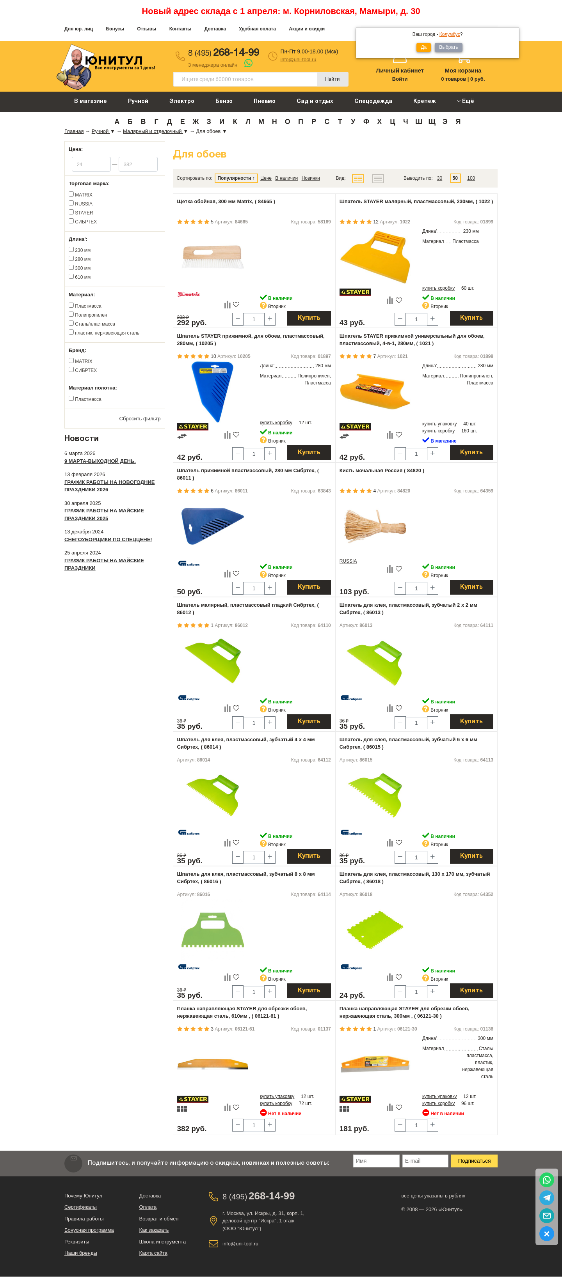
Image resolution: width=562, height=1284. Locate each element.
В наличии (286, 178)
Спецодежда (373, 101)
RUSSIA (348, 561)
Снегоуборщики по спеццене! (108, 539)
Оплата (148, 1207)
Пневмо (265, 101)
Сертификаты (80, 1207)
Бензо (224, 101)
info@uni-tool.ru (298, 59)
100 (471, 178)
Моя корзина (463, 70)
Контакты (180, 29)
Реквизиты (76, 1242)
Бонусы (115, 29)
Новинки (311, 178)
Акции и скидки (307, 29)
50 (455, 178)
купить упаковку (439, 424)
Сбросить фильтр (140, 419)
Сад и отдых (315, 101)
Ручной (138, 101)
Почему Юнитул (83, 1196)
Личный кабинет (400, 70)
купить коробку (438, 288)
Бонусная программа (89, 1230)
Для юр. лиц (78, 29)
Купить (309, 318)
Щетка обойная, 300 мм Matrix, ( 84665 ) (226, 201)
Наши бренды (80, 1253)
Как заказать (154, 1230)
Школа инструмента (162, 1242)
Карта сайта (153, 1253)
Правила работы (84, 1219)
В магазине (90, 101)
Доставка (215, 29)
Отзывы (146, 29)
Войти (400, 79)
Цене (266, 178)
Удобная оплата (257, 29)
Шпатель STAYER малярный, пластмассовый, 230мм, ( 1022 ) (416, 201)
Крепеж (424, 101)
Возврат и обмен (159, 1219)
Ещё (465, 101)
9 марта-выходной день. (100, 461)
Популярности (234, 178)
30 (439, 178)
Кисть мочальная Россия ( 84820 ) (382, 470)
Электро (181, 101)
